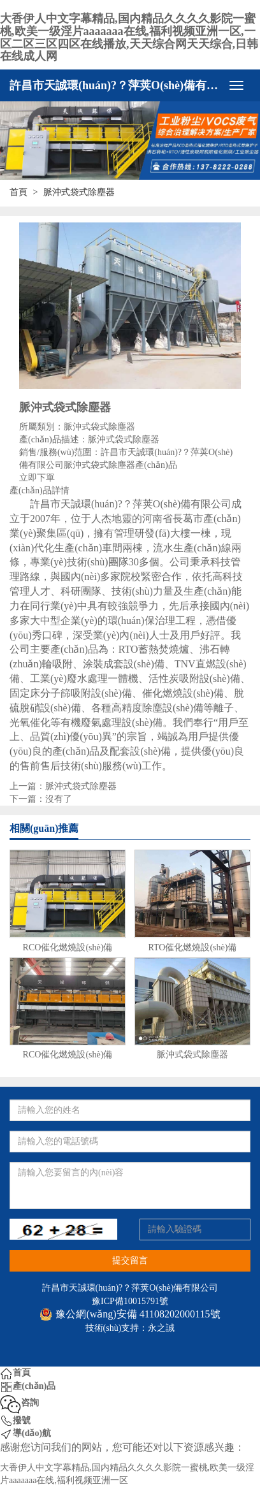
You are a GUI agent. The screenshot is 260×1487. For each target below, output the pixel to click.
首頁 (18, 192)
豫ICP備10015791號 (130, 1301)
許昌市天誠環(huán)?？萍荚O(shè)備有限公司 (116, 85)
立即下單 (37, 477)
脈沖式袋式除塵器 (81, 786)
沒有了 (58, 799)
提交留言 (130, 1260)
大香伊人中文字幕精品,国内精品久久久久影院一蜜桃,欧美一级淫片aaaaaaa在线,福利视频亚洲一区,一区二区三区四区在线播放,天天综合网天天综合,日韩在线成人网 (129, 37)
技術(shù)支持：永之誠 (130, 1328)
